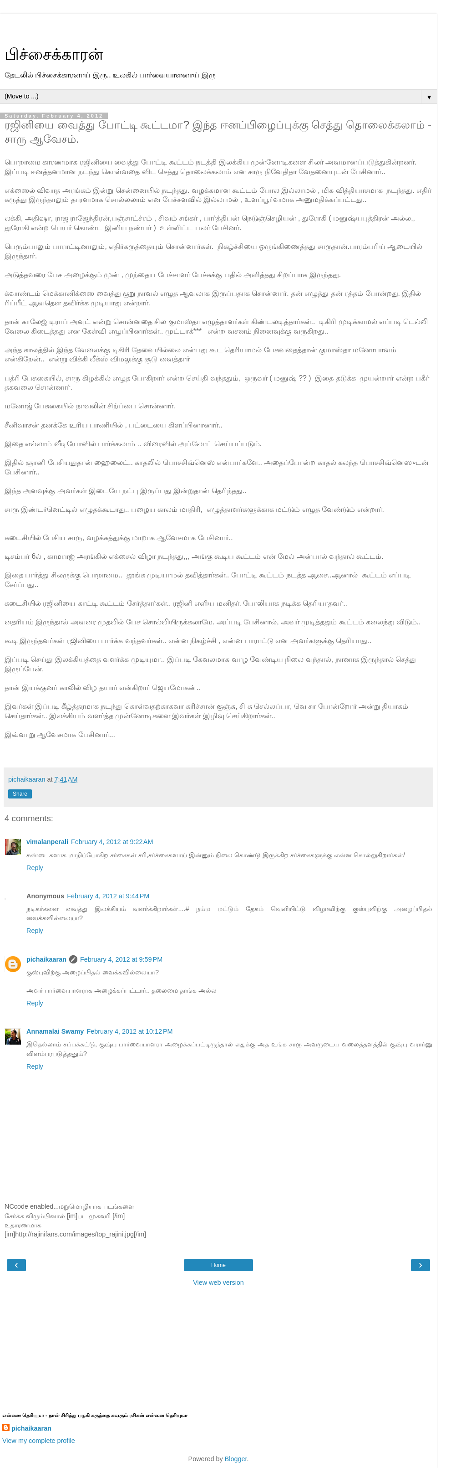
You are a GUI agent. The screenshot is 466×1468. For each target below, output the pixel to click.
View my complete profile (38, 1440)
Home (218, 1265)
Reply (34, 867)
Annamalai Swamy (55, 1031)
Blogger (236, 1459)
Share (20, 794)
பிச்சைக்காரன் (54, 54)
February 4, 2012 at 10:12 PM (129, 1031)
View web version (218, 1282)
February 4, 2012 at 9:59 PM (121, 959)
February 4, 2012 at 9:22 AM (112, 841)
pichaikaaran (46, 959)
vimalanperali (47, 841)
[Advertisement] (218, 25)
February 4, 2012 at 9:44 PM (108, 896)
